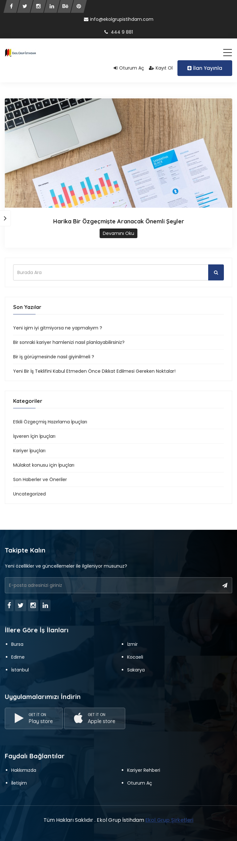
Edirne (18, 657)
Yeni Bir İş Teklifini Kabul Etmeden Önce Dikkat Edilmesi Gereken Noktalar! (94, 371)
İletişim (19, 783)
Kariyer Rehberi (143, 770)
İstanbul (20, 670)
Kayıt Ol (161, 68)
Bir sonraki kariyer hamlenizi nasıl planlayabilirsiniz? (69, 342)
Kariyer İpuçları (29, 450)
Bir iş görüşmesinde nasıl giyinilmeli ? (53, 357)
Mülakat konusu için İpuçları (43, 465)
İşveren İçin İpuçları (34, 436)
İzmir (132, 644)
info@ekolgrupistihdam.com (118, 19)
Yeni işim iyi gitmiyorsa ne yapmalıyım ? (57, 328)
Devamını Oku (118, 233)
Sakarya (136, 670)
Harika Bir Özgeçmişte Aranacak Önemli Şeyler (118, 221)
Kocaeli (135, 657)
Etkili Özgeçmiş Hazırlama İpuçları (50, 422)
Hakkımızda (23, 770)
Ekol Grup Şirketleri (169, 820)
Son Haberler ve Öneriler (40, 479)
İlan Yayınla (204, 68)
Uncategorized (29, 494)
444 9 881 (118, 32)
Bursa (17, 644)
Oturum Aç (129, 68)
